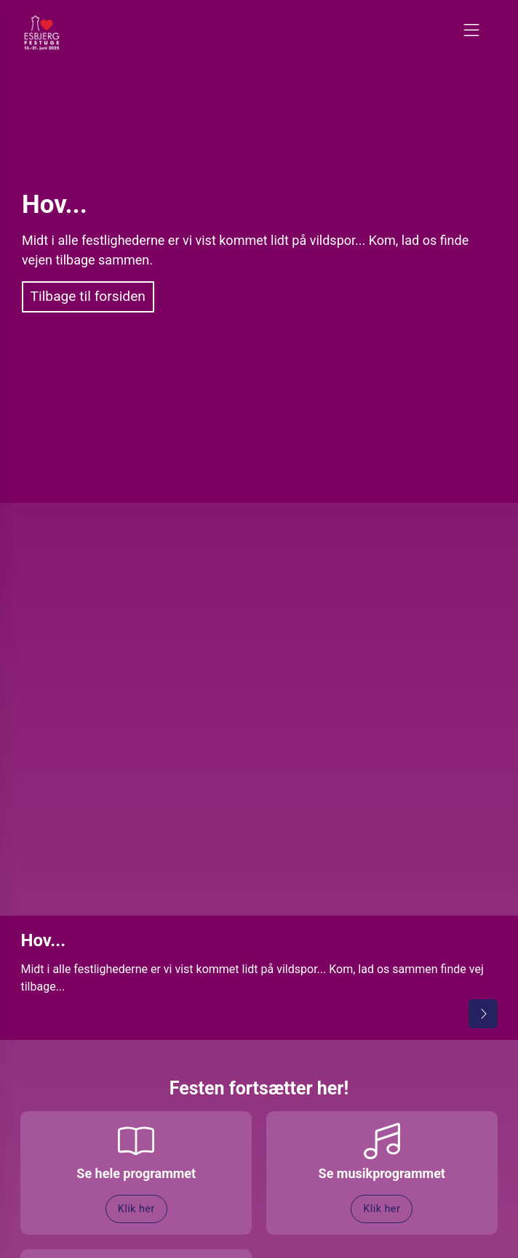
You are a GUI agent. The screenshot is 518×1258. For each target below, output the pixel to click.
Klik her (136, 1209)
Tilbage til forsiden (88, 296)
